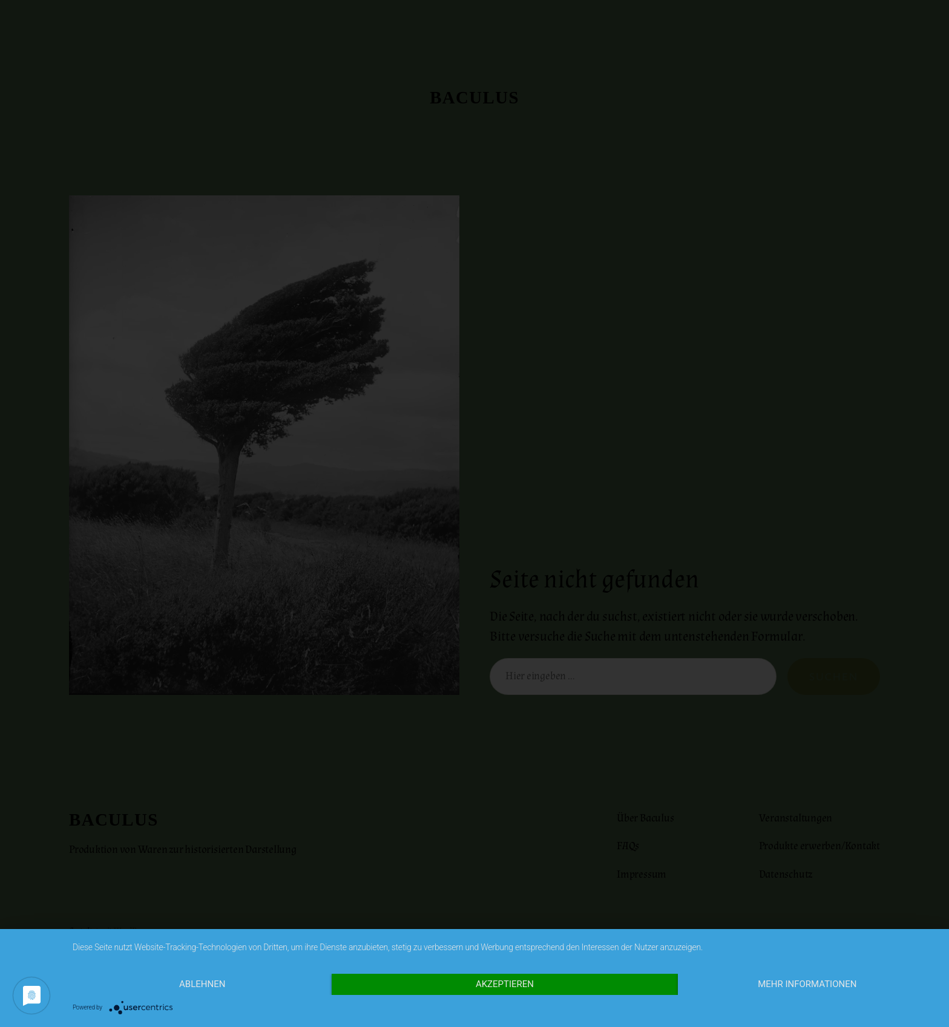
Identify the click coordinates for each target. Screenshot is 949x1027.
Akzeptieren (505, 984)
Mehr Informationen (807, 984)
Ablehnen (202, 984)
